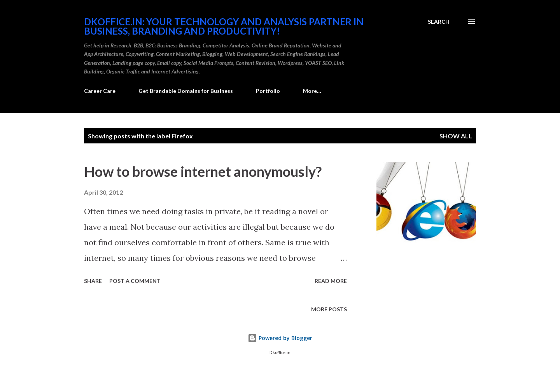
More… (312, 90)
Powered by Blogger (280, 338)
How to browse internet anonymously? (203, 171)
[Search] (439, 21)
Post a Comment (135, 281)
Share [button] (93, 281)
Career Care (100, 90)
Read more (331, 281)
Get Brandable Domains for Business (185, 90)
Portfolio (268, 90)
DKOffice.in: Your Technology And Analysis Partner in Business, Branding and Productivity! (224, 26)
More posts (329, 309)
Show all (455, 136)
